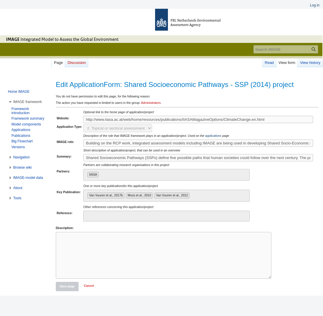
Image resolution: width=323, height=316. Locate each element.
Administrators (151, 102)
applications (213, 135)
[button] (89, 295)
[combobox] (166, 175)
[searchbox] (101, 173)
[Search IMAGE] (285, 49)
